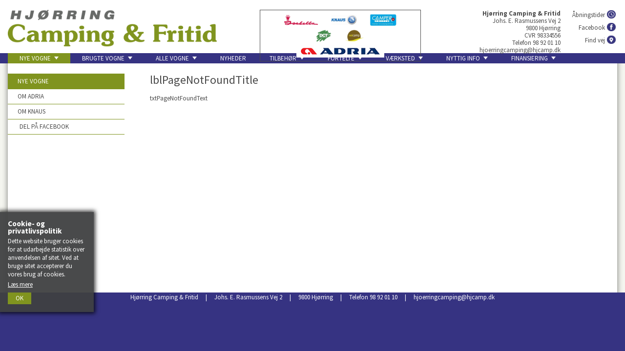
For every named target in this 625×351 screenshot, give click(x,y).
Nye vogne (33, 81)
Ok (19, 298)
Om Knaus (31, 111)
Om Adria (31, 96)
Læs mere (20, 284)
